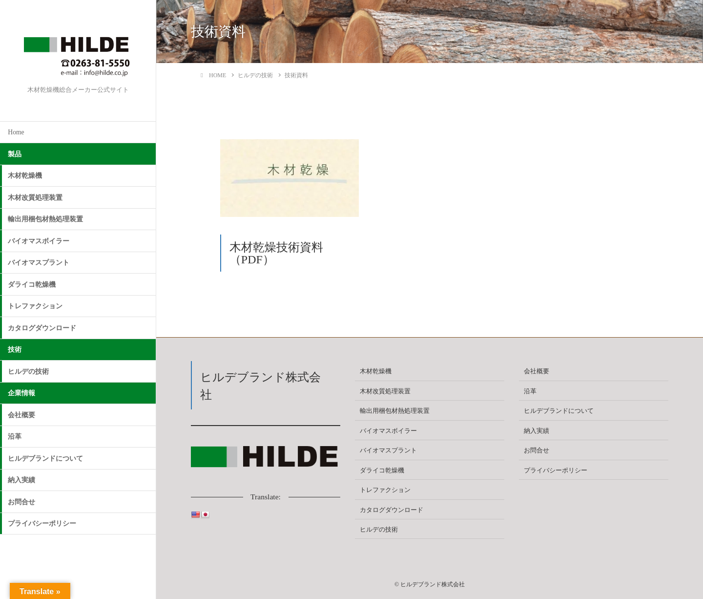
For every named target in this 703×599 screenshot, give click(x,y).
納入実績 (21, 480)
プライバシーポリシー (42, 523)
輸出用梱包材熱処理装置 (45, 219)
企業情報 (21, 393)
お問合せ (21, 502)
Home (16, 132)
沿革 (14, 436)
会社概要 (21, 415)
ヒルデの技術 (28, 371)
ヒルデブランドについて (45, 458)
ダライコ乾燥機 (32, 284)
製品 (14, 154)
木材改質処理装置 (35, 197)
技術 (14, 349)
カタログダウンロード (42, 328)
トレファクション (35, 306)
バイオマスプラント (38, 262)
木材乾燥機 (25, 175)
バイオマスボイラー (38, 241)
